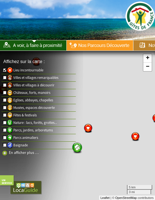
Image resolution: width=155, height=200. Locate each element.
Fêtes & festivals (25, 115)
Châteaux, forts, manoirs (31, 92)
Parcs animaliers (25, 137)
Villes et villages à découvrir (33, 85)
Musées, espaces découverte (34, 107)
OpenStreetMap (126, 197)
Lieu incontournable (28, 70)
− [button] (147, 67)
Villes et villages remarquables (35, 77)
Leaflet (105, 197)
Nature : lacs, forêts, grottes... (35, 122)
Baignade (20, 145)
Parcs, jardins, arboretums (33, 130)
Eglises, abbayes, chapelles (33, 100)
